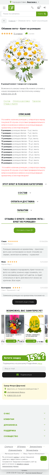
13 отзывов (18, 34)
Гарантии (36, 101)
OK (43, 458)
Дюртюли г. (33, 2)
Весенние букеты (12, 454)
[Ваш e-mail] (24, 368)
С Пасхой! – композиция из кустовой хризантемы (32, 335)
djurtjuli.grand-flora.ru (34, 473)
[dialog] (32, 7)
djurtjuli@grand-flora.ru (16, 392)
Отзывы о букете (11, 104)
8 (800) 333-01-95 (8, 94)
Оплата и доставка (21, 101)
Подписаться (24, 374)
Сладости (8, 447)
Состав (7, 101)
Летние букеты (32, 450)
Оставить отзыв (25, 230)
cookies (16, 457)
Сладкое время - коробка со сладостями (13, 335)
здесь (39, 363)
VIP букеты (21, 447)
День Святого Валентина (33, 454)
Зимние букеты (36, 447)
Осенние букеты (15, 450)
